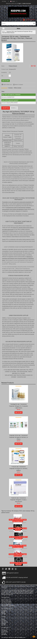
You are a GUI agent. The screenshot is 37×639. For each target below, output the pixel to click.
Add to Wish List (6, 84)
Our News (3, 620)
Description (5, 108)
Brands (3, 619)
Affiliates (3, 623)
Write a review (17, 88)
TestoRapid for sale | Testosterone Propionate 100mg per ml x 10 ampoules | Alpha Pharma (18, 406)
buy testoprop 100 (8, 511)
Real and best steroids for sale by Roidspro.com (13, 637)
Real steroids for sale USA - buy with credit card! (18, 529)
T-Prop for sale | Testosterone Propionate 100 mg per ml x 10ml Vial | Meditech (18, 468)
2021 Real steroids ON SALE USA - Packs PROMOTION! (18, 520)
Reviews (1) (14, 108)
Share (3, 91)
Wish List (3, 633)
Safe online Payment (6, 602)
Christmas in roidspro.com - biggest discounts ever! (18, 555)
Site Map (3, 613)
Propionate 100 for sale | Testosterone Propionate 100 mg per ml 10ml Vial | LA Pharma (18, 437)
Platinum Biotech (13, 66)
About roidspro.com (6, 600)
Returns (3, 612)
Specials (3, 625)
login (19, 3)
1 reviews (10, 88)
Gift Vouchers (4, 622)
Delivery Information (6, 601)
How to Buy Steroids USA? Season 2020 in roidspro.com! (17, 546)
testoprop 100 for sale (19, 511)
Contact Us (4, 611)
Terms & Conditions (6, 604)
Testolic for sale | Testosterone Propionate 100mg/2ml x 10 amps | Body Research (18, 499)
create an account (26, 3)
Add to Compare (18, 84)
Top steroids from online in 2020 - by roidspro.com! (19, 537)
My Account (4, 630)
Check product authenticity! (8, 605)
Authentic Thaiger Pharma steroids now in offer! (18, 563)
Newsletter (4, 634)
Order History (4, 631)
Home (3, 31)
